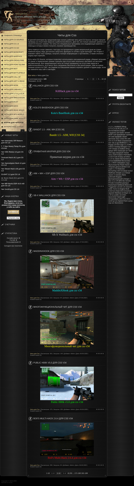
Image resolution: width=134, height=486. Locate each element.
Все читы (32, 75)
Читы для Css (34, 98)
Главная (129, 2)
